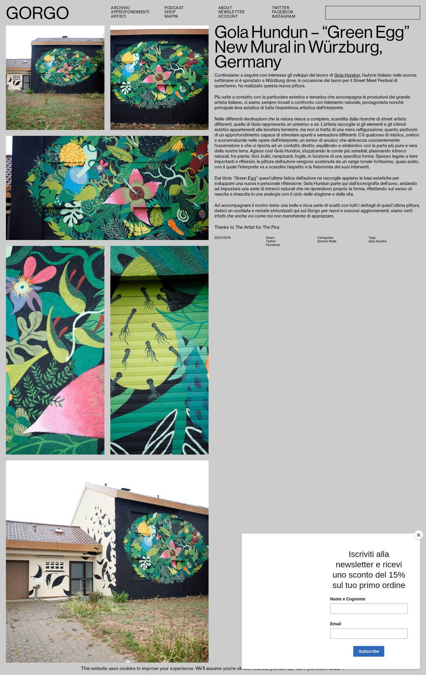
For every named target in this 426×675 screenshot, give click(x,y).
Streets (322, 241)
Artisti (118, 16)
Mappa (171, 16)
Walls (332, 241)
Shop (169, 12)
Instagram (284, 16)
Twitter (281, 8)
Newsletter (231, 12)
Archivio (120, 8)
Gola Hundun (347, 75)
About (225, 8)
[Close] (418, 535)
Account (228, 16)
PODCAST (174, 8)
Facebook (282, 12)
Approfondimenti (130, 12)
